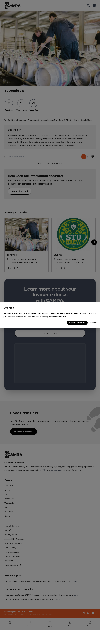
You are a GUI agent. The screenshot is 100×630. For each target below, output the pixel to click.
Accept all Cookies (77, 322)
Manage (93, 322)
